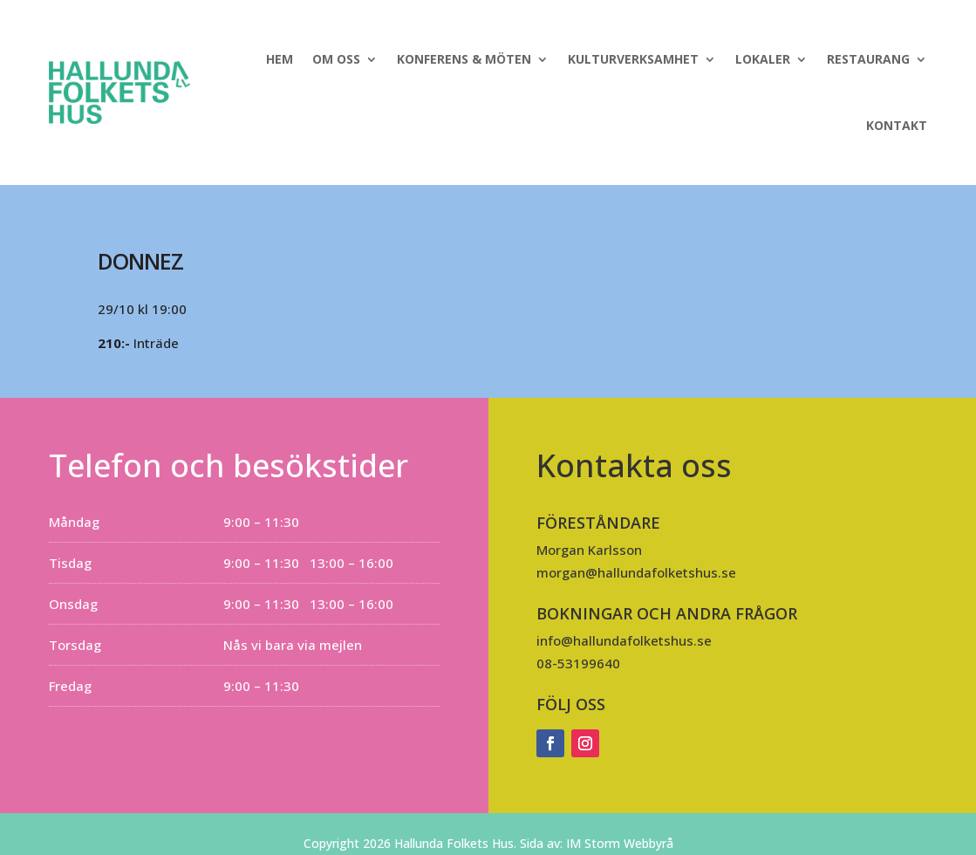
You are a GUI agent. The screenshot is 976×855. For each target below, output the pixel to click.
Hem (279, 59)
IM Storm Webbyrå (619, 843)
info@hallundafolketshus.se (624, 640)
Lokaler (762, 59)
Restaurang (868, 59)
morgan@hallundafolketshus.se (636, 572)
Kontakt (896, 125)
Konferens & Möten (464, 59)
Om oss (336, 59)
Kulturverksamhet (633, 59)
